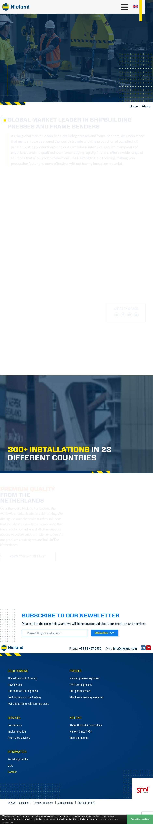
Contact (12, 772)
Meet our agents (79, 738)
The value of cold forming (22, 678)
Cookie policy (65, 803)
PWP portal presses (81, 685)
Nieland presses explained (85, 678)
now (105, 632)
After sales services (19, 738)
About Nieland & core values (86, 725)
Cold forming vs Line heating (24, 697)
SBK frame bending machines (87, 697)
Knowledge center (18, 759)
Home (133, 106)
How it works (15, 685)
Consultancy (15, 725)
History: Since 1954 (81, 731)
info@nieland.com (121, 648)
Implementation (17, 731)
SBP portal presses (80, 691)
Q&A (10, 765)
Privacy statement (43, 803)
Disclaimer (23, 803)
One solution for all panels (23, 691)
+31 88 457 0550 (85, 648)
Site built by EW (86, 803)
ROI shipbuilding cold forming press (28, 703)
